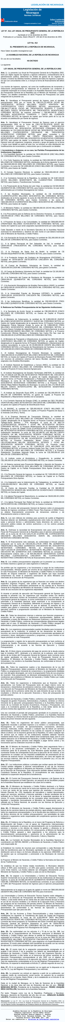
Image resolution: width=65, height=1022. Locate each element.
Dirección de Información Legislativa (43, 1019)
